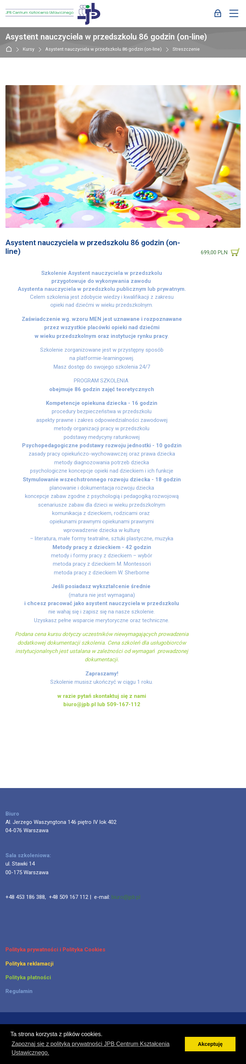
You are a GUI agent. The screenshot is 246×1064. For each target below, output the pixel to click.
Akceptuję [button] (210, 1044)
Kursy (28, 49)
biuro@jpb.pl (125, 897)
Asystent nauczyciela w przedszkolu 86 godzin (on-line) (106, 36)
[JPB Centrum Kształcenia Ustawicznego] (52, 14)
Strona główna (10, 49)
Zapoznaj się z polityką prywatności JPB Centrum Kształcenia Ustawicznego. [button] (91, 1048)
